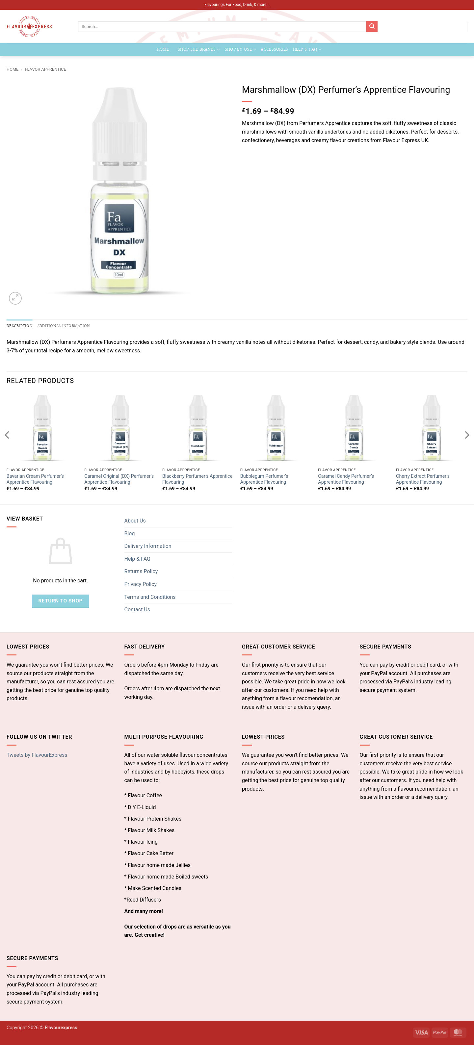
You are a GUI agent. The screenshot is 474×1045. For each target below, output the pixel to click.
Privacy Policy (140, 584)
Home (162, 49)
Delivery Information (147, 546)
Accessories (274, 49)
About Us (135, 521)
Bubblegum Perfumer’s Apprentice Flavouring (264, 479)
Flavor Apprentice (45, 69)
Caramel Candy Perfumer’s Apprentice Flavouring (346, 479)
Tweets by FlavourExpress (37, 755)
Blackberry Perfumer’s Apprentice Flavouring (197, 479)
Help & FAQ (307, 49)
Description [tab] (20, 326)
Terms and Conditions (150, 597)
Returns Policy (141, 571)
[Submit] (372, 26)
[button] (15, 298)
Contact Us (137, 609)
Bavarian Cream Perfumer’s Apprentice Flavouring (35, 479)
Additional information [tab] (63, 326)
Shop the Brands (199, 49)
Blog (129, 533)
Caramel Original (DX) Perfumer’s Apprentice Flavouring (119, 479)
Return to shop (60, 601)
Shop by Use (240, 49)
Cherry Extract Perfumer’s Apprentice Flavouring (423, 479)
